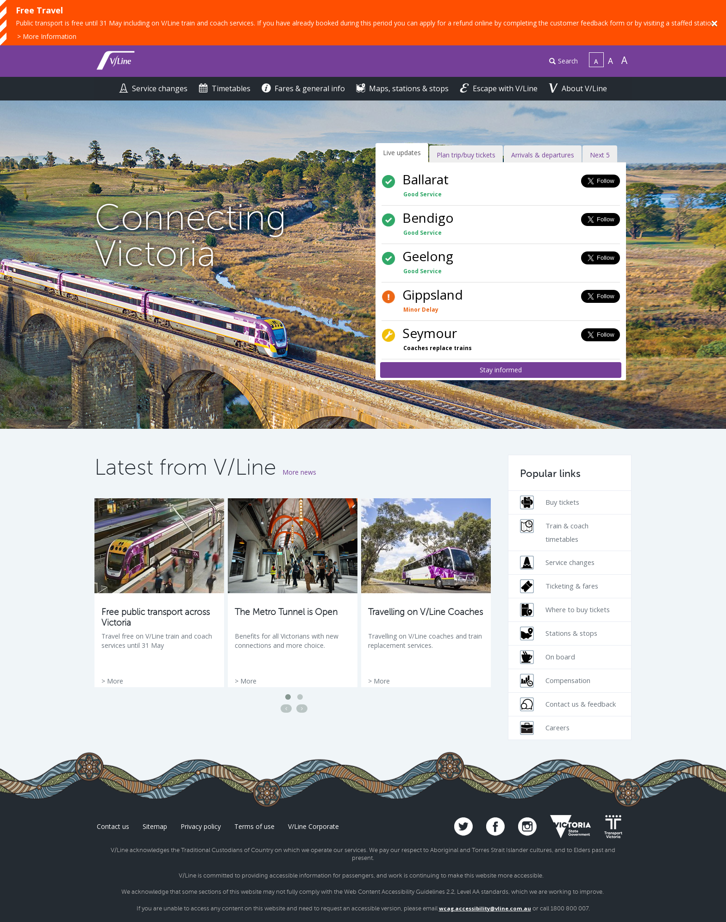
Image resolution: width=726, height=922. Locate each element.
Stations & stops (558, 633)
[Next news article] (301, 708)
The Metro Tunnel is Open (286, 612)
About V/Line (578, 88)
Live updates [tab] (402, 152)
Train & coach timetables (554, 531)
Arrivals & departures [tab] (542, 155)
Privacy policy (201, 826)
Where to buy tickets (565, 610)
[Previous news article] (286, 708)
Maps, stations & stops (403, 88)
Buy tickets (549, 502)
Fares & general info (304, 88)
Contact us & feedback (568, 704)
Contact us (113, 826)
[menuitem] (560, 61)
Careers (545, 728)
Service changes (154, 88)
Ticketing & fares (559, 586)
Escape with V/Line (499, 88)
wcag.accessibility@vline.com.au (485, 908)
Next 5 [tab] (600, 155)
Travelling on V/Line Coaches (425, 612)
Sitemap (155, 826)
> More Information (46, 36)
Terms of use (254, 826)
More (115, 681)
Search (563, 60)
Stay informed (501, 369)
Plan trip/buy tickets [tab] (466, 155)
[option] (159, 592)
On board (547, 657)
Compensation (555, 681)
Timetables (225, 88)
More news (299, 472)
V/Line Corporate (313, 826)
